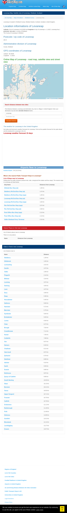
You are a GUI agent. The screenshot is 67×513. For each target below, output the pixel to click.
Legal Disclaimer (9, 498)
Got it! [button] (62, 509)
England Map (12, 6)
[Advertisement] (33, 150)
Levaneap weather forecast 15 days (18, 133)
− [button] (5, 69)
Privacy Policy (8, 502)
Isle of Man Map (55, 6)
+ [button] (5, 66)
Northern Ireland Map (34, 6)
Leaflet (47, 98)
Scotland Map (22, 6)
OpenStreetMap (54, 98)
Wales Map (46, 6)
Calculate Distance (11, 120)
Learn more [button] (39, 510)
